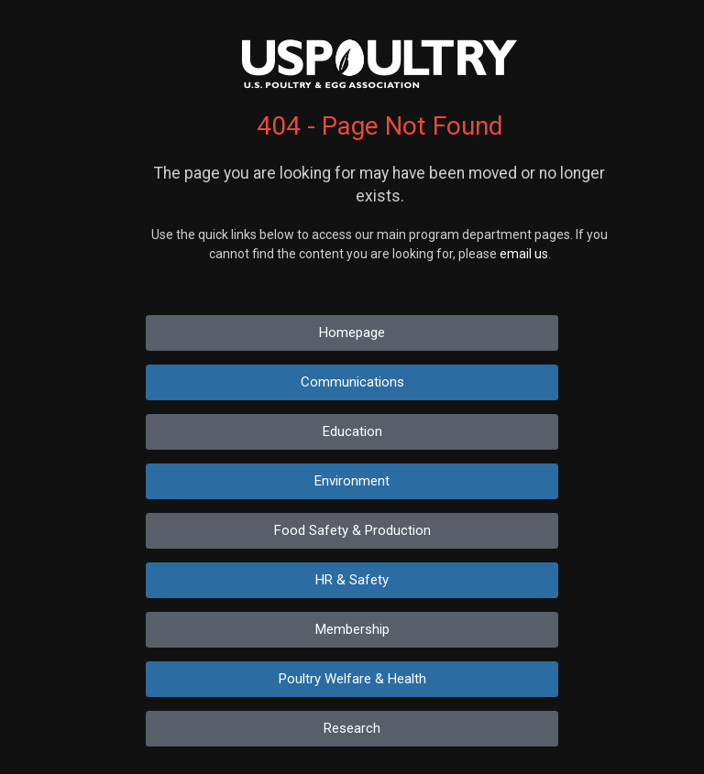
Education (352, 431)
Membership (352, 629)
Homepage (352, 332)
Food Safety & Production (352, 530)
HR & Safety (352, 580)
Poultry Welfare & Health (352, 678)
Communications (352, 382)
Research (352, 728)
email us (524, 253)
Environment (352, 481)
